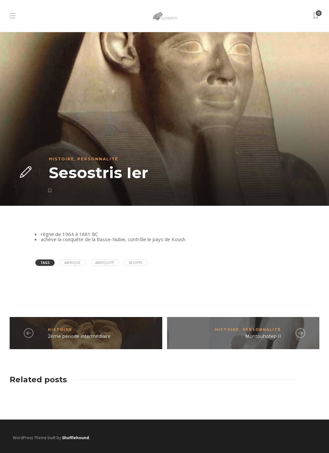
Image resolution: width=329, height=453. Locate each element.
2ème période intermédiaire (79, 336)
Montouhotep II (263, 336)
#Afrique (72, 262)
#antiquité (104, 262)
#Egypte (135, 262)
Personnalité (97, 159)
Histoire (61, 159)
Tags (44, 262)
